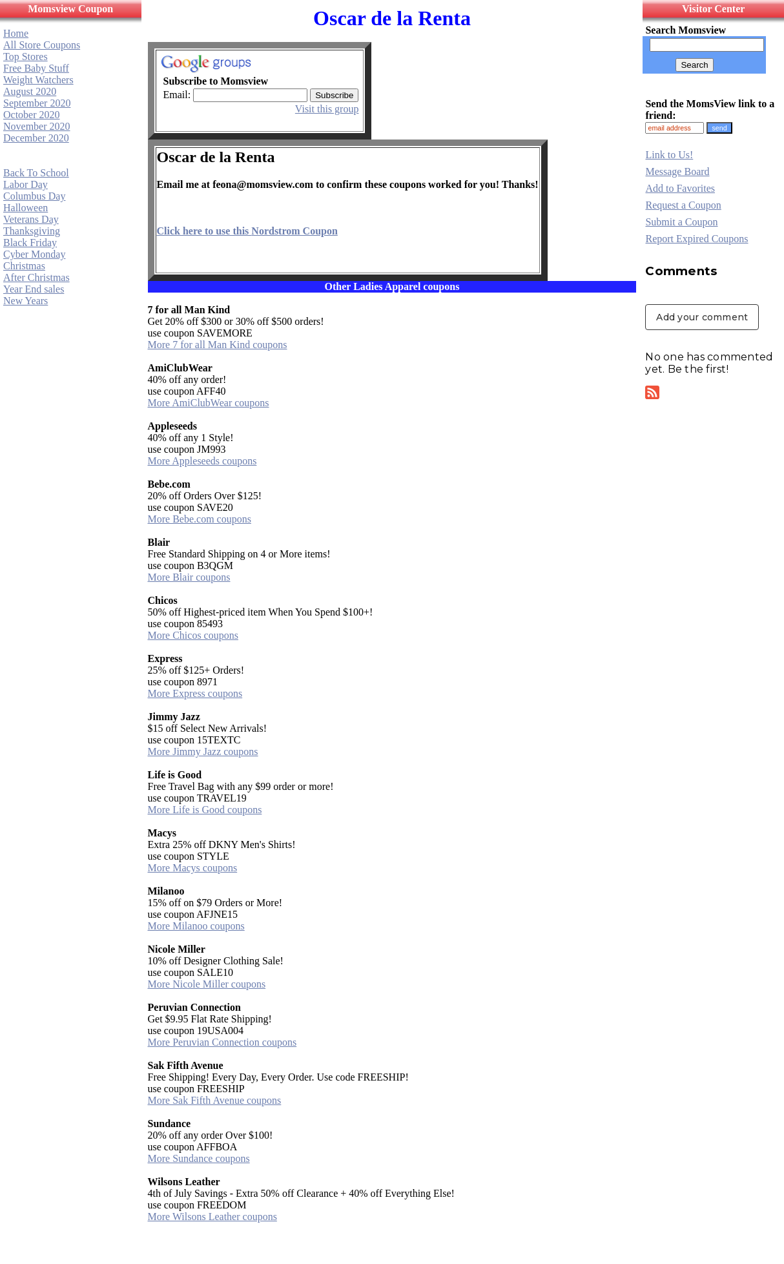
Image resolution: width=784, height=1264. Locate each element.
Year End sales (33, 289)
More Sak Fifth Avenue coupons (215, 1100)
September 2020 (36, 103)
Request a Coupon (683, 205)
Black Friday (30, 242)
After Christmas (36, 277)
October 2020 (31, 114)
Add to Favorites (680, 188)
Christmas (24, 265)
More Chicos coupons (193, 635)
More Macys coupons (193, 867)
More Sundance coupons (199, 1158)
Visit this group (327, 108)
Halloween (25, 207)
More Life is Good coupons (205, 809)
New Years (25, 300)
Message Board (677, 171)
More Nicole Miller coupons (207, 984)
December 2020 (36, 137)
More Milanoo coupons (196, 925)
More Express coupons (195, 693)
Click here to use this (247, 230)
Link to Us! (669, 154)
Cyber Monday (34, 254)
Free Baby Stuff (36, 68)
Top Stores (25, 56)
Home (15, 33)
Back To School (36, 172)
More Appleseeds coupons (202, 460)
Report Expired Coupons (696, 238)
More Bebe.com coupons (199, 518)
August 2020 (29, 91)
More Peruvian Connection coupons (222, 1042)
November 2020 (36, 126)
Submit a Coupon (681, 221)
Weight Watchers (38, 79)
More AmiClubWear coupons (208, 402)
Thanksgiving (31, 230)
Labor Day (25, 184)
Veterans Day (31, 219)
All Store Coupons (41, 44)
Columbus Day (34, 196)
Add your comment (702, 317)
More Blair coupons (189, 577)
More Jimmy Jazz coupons (203, 751)
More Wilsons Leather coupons (212, 1216)
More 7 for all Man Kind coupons (217, 344)
